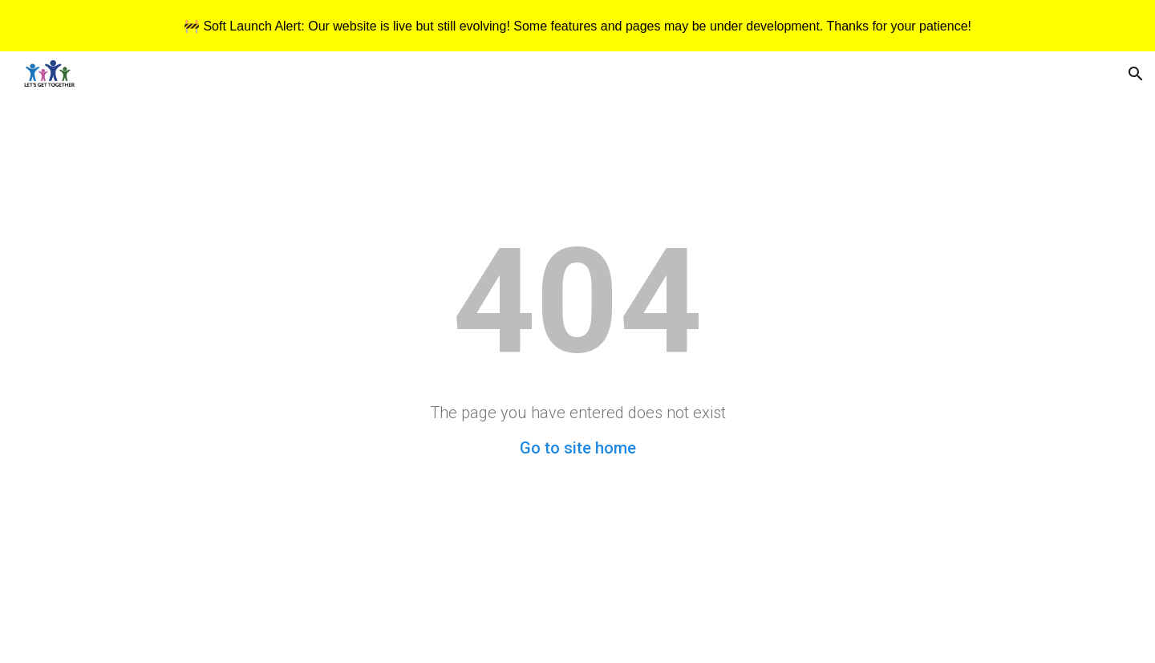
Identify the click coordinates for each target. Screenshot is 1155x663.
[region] (577, 25)
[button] (1135, 74)
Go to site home (578, 448)
